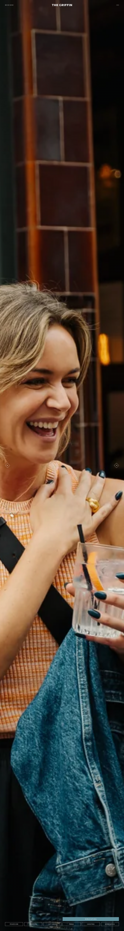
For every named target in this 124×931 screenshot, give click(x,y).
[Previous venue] (7, 465)
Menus (71, 924)
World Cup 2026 (91, 919)
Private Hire (14, 924)
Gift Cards (52, 924)
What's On (33, 924)
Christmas (91, 924)
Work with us (110, 924)
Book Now (9, 5)
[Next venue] (116, 465)
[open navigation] (117, 5)
